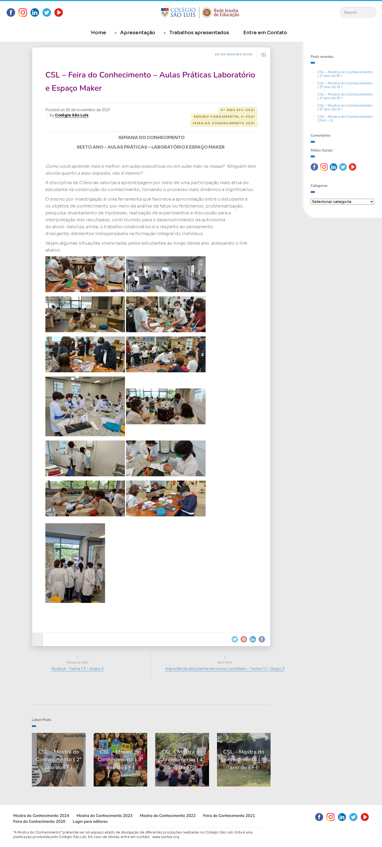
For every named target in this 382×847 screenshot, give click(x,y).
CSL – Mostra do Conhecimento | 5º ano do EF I (345, 107)
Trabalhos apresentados (199, 33)
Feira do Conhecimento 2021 (224, 123)
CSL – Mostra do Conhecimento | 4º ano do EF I (345, 96)
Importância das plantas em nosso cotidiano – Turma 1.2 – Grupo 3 (225, 668)
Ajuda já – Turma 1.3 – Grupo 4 (77, 668)
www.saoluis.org (165, 837)
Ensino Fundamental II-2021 (224, 117)
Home (98, 33)
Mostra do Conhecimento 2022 (168, 815)
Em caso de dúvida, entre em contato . (119, 837)
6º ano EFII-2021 (238, 110)
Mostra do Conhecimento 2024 (41, 815)
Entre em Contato (265, 33)
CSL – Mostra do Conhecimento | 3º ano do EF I (345, 85)
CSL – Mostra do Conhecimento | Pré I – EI (345, 118)
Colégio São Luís (72, 115)
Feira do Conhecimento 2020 (39, 821)
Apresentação (137, 33)
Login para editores (90, 821)
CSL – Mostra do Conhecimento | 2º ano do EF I (345, 74)
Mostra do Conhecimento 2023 (104, 815)
